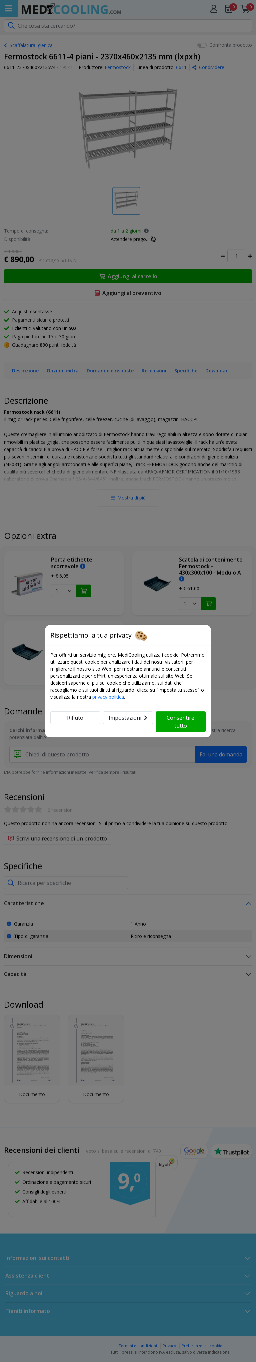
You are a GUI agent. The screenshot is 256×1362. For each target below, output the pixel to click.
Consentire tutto (180, 721)
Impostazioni (128, 717)
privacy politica (108, 697)
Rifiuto (75, 717)
